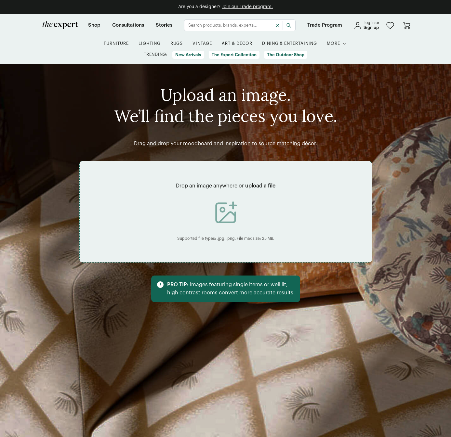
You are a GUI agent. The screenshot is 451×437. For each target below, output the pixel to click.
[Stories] (164, 25)
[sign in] (366, 25)
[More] (333, 43)
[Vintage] (202, 43)
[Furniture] (116, 43)
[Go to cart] (407, 25)
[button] (390, 25)
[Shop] (94, 25)
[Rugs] (176, 43)
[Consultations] (128, 25)
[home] (58, 25)
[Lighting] (150, 43)
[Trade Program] (324, 25)
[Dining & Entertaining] (289, 43)
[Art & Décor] (237, 43)
